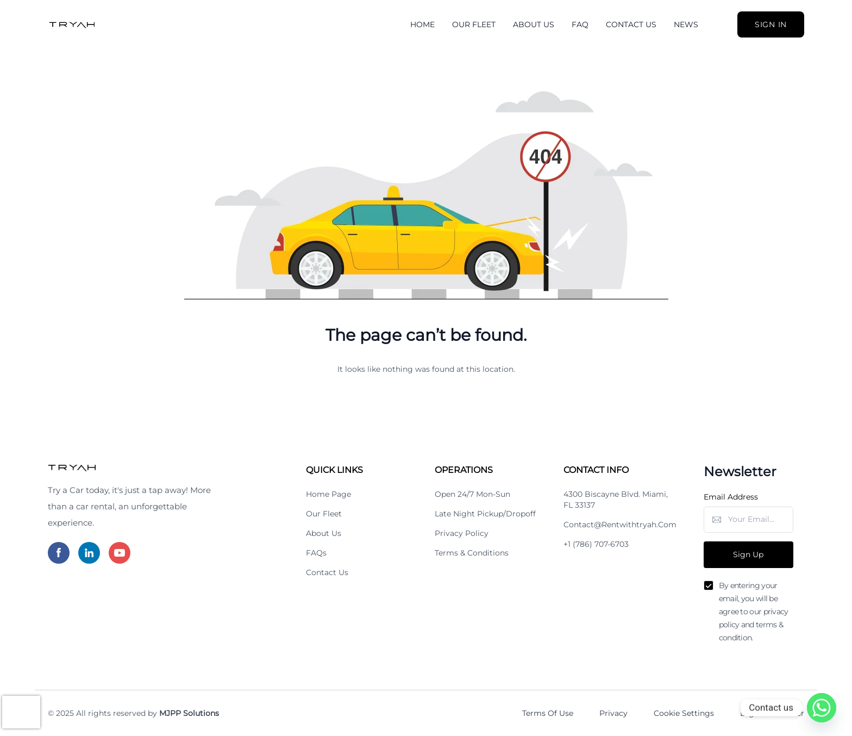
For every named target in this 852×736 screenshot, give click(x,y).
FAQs (316, 553)
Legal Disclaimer (772, 713)
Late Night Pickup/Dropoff (485, 514)
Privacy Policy (461, 533)
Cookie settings (684, 713)
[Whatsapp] (821, 707)
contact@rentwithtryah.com (619, 524)
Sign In (771, 24)
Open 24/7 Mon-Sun (472, 494)
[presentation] (21, 712)
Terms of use (547, 713)
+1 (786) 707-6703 (596, 544)
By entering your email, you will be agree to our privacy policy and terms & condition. (753, 612)
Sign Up (748, 554)
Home (422, 24)
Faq (580, 24)
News (686, 24)
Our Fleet (474, 24)
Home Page (328, 494)
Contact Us (631, 24)
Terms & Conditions (472, 553)
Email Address (731, 497)
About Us (533, 24)
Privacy (613, 713)
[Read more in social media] (59, 553)
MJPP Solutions (189, 713)
